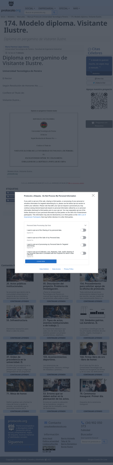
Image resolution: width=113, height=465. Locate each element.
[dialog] (56, 232)
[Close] (94, 196)
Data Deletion (44, 269)
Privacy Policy (68, 269)
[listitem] (56, 225)
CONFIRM (41, 261)
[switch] (83, 230)
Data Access (56, 269)
